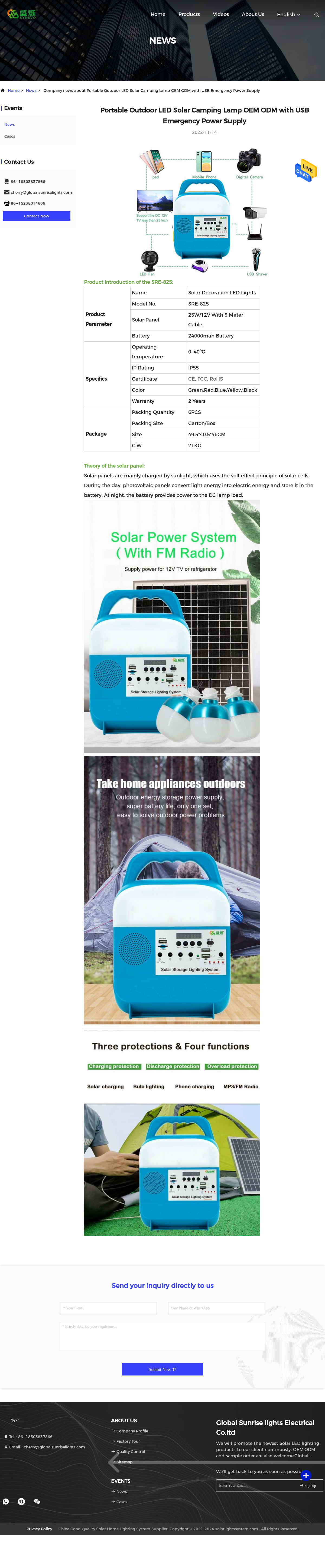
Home (158, 14)
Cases (9, 136)
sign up (308, 1485)
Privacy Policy (39, 1528)
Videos (221, 14)
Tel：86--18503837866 (28, 1436)
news (31, 90)
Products (189, 14)
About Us (253, 14)
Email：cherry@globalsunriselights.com (44, 1447)
